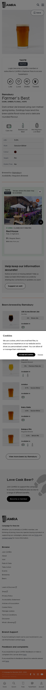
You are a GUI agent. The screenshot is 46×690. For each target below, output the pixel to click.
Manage (40, 354)
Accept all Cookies (26, 354)
